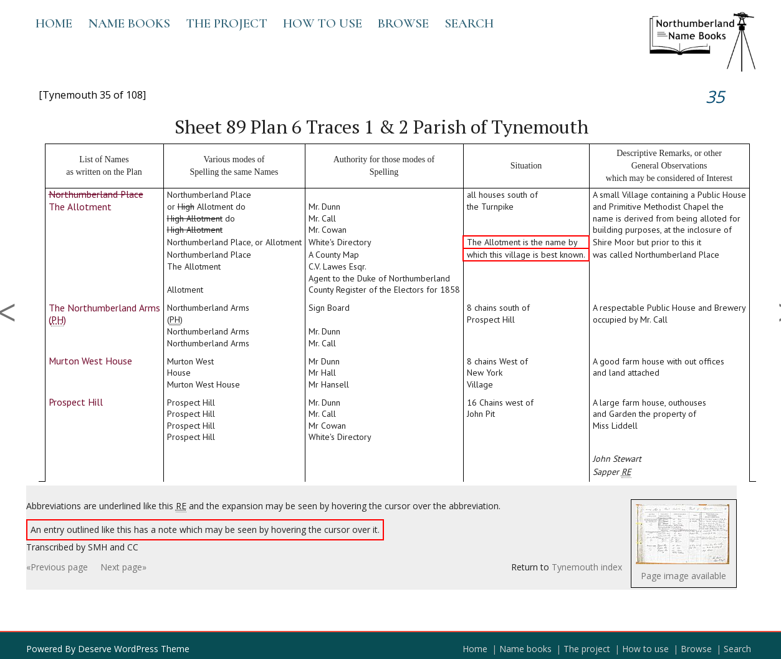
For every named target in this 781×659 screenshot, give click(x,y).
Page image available (683, 576)
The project (226, 23)
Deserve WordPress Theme (133, 649)
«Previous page (57, 567)
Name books (129, 23)
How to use (322, 23)
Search (469, 23)
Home (54, 23)
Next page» (123, 567)
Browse (403, 23)
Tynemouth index (587, 567)
